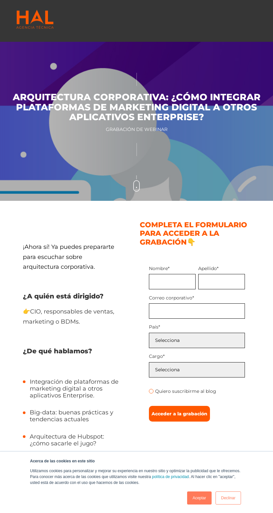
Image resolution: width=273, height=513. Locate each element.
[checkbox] (197, 390)
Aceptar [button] (199, 498)
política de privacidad (170, 476)
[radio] (197, 391)
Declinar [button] (228, 498)
